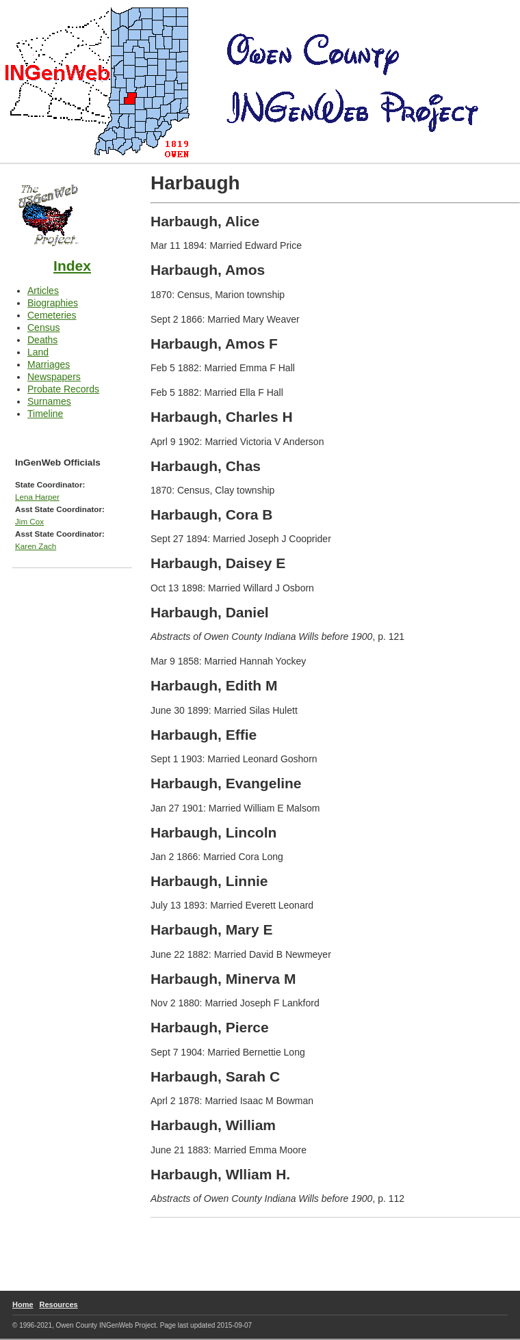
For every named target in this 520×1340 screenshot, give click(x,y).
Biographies (52, 302)
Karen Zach (35, 545)
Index (72, 265)
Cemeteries (52, 315)
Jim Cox (29, 521)
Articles (43, 290)
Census (43, 327)
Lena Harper (37, 496)
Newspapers (54, 376)
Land (38, 352)
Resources (58, 1304)
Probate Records (63, 389)
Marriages (48, 364)
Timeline (45, 413)
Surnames (49, 401)
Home (23, 1304)
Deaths (42, 339)
